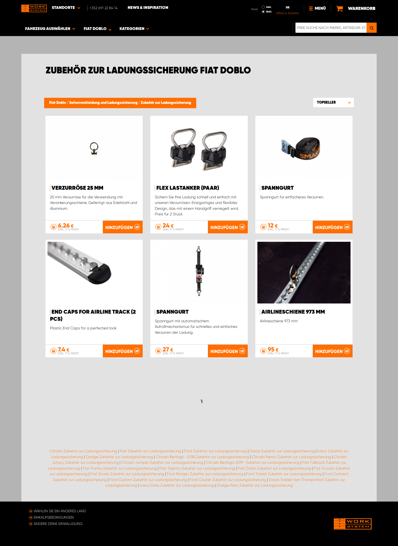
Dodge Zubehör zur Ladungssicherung (119, 457)
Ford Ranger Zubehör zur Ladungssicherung (205, 474)
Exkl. (269, 11)
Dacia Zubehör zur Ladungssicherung (282, 451)
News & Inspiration (148, 8)
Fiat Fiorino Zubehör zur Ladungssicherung (120, 468)
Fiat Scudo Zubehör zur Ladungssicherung (127, 474)
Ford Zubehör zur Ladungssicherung (215, 451)
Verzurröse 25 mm (77, 188)
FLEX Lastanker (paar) (187, 188)
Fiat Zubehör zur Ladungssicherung (150, 451)
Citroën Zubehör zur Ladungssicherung (83, 451)
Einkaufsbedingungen (54, 517)
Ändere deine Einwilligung (58, 524)
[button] (333, 102)
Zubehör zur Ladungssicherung (166, 103)
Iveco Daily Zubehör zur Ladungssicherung (177, 485)
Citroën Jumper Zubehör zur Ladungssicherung (162, 462)
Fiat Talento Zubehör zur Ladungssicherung (197, 468)
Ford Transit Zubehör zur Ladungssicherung (284, 474)
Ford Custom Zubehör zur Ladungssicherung (148, 479)
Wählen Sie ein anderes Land (60, 511)
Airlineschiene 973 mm (293, 312)
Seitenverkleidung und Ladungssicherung (103, 103)
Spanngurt (277, 188)
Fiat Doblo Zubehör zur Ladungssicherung (274, 468)
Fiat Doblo (58, 103)
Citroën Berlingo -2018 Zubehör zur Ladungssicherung (202, 457)
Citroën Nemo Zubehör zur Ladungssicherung (291, 457)
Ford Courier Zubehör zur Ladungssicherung (228, 479)
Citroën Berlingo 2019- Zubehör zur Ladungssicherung (253, 462)
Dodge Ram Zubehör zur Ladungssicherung (255, 485)
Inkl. (269, 7)
